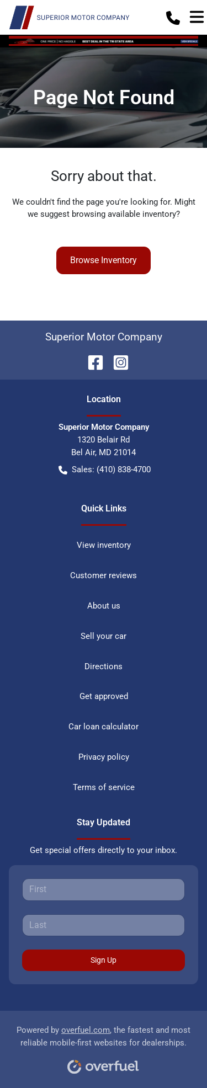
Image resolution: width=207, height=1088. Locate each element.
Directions (103, 666)
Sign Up (103, 960)
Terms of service (104, 787)
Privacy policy (103, 757)
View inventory (104, 545)
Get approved (103, 696)
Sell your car (103, 636)
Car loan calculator (103, 727)
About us (103, 606)
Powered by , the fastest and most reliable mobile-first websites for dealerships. (103, 1045)
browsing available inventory (124, 214)
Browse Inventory (103, 260)
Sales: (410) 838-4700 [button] (105, 469)
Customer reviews (103, 575)
